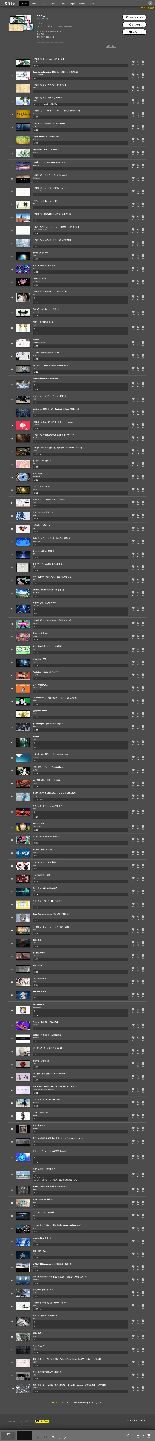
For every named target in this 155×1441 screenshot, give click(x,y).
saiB (34, 294)
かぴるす (35, 242)
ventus (34, 1305)
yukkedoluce (36, 139)
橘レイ (34, 1215)
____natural (36, 424)
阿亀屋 (34, 1189)
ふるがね (35, 1375)
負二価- (35, 713)
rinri (34, 1318)
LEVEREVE (36, 592)
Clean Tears (36, 62)
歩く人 (34, 662)
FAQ (20, 1421)
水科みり (35, 852)
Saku (34, 917)
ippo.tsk (35, 700)
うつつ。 (35, 904)
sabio (34, 1171)
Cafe (43, 4)
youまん (35, 489)
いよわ (34, 502)
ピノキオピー (36, 312)
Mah (34, 204)
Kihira (34, 981)
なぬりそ (35, 1063)
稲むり (34, 929)
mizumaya (35, 1266)
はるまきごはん (37, 541)
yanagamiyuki (36, 476)
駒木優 (34, 381)
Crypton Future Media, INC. (138, 1420)
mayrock (35, 255)
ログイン (143, 8)
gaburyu (35, 1115)
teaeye (34, 217)
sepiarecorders (37, 1007)
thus (34, 649)
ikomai (34, 1154)
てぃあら (35, 126)
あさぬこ (35, 566)
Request (82, 4)
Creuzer (35, 450)
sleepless (35, 152)
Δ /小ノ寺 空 (36, 605)
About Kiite (12, 1421)
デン (34, 113)
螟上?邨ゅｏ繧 (37, 687)
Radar (34, 4)
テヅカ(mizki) (36, 281)
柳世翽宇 (35, 1362)
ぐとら (34, 739)
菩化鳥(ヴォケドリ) (38, 178)
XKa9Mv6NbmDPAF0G (39, 342)
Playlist (24, 4)
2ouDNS (35, 1076)
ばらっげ (35, 437)
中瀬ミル (35, 942)
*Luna (34, 368)
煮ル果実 (35, 770)
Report (72, 4)
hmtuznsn (35, 1128)
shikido (34, 1336)
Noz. (34, 528)
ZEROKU (35, 1025)
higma (34, 726)
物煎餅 (34, 399)
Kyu (39, 23)
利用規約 (28, 1421)
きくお (34, 865)
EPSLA (35, 891)
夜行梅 (34, 1228)
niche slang (36, 1102)
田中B (34, 515)
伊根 (34, 878)
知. (33, 412)
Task (34, 268)
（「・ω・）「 (37, 191)
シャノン (35, 783)
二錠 (34, 839)
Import (92, 4)
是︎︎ (33, 1050)
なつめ (34, 1292)
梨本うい (35, 623)
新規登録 (151, 8)
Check (63, 4)
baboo (34, 87)
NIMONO (35, 636)
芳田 (34, 554)
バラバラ (35, 994)
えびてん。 (36, 968)
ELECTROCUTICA (38, 75)
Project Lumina (37, 826)
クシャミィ (36, 1141)
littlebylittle (35, 675)
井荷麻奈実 (36, 1038)
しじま (34, 325)
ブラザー (35, 100)
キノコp (35, 796)
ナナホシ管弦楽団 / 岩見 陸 (40, 229)
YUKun (35, 1241)
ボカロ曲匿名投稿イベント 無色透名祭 (43, 1089)
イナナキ (35, 1254)
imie (34, 579)
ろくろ (34, 355)
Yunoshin (35, 757)
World (53, 4)
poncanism (36, 1279)
